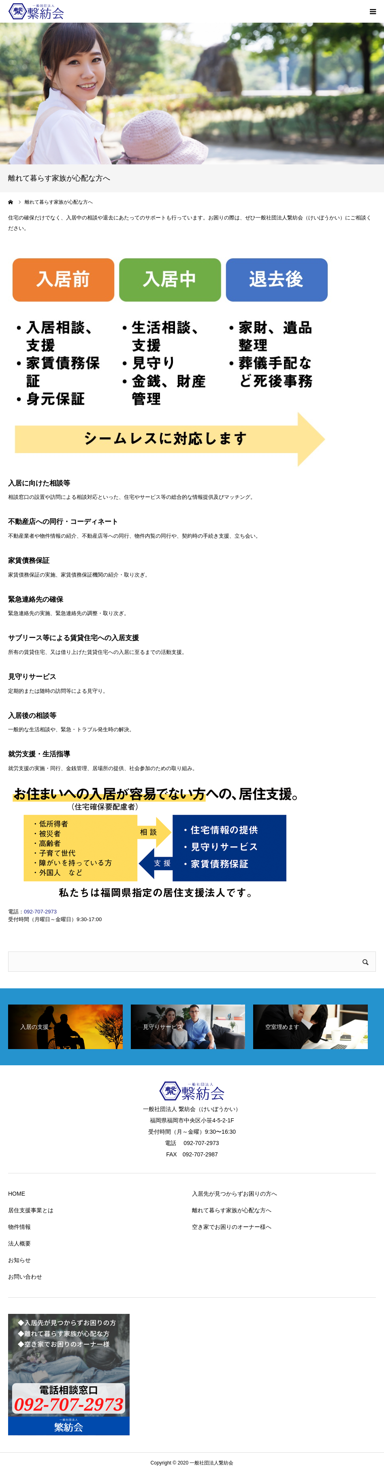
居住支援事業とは (30, 1210)
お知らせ (19, 1260)
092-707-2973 (40, 912)
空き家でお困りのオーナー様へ (231, 1227)
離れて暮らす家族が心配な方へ (231, 1210)
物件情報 (19, 1227)
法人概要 (19, 1243)
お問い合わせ (25, 1276)
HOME (16, 1193)
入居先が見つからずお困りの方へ (234, 1193)
